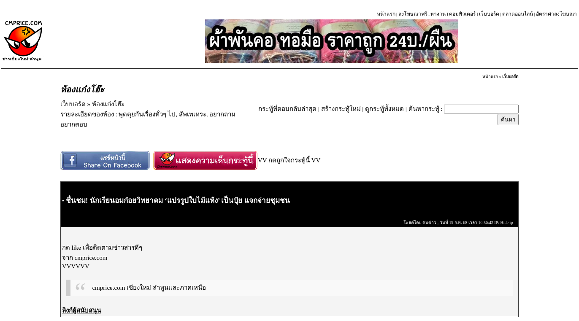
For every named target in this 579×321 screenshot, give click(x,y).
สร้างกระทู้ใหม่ (341, 108)
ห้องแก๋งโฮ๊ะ (108, 104)
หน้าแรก (386, 14)
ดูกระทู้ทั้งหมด (384, 108)
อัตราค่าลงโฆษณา (556, 14)
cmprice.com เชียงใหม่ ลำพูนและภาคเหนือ (149, 287)
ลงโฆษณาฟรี (412, 14)
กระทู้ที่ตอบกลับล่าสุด (287, 108)
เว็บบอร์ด (489, 14)
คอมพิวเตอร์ (462, 14)
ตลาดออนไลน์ (517, 14)
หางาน (438, 14)
